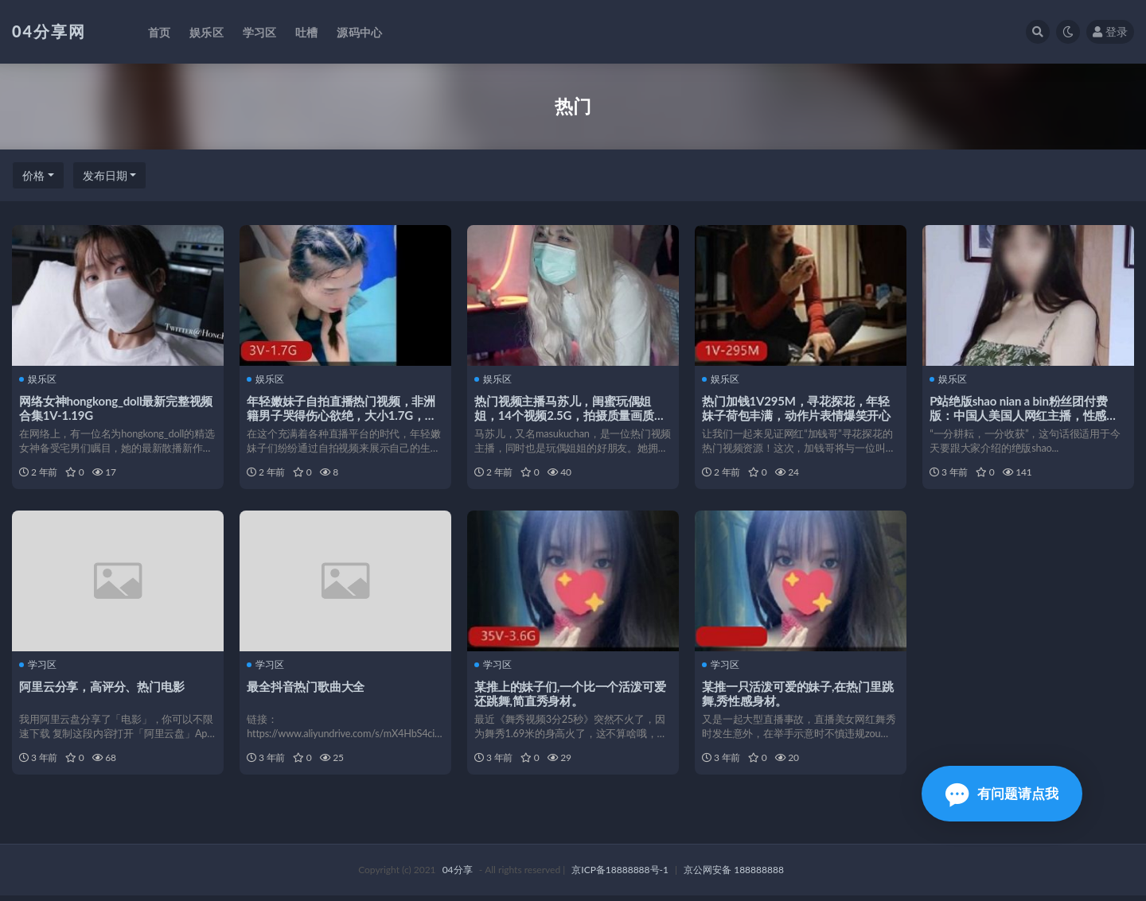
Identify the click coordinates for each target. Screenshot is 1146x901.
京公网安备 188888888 (734, 875)
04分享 (457, 875)
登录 (1110, 31)
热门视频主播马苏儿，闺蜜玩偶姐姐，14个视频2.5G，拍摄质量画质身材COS (570, 414)
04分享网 (49, 31)
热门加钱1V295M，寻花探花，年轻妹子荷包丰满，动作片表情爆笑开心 (797, 407)
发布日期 (105, 175)
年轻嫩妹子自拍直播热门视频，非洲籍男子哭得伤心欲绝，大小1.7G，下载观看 (342, 414)
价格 (33, 175)
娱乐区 (38, 379)
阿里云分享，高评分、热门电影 (102, 689)
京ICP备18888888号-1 (619, 875)
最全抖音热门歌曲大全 (306, 689)
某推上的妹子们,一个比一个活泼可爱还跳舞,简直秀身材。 (570, 696)
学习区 (38, 668)
